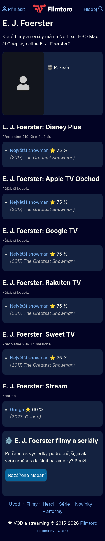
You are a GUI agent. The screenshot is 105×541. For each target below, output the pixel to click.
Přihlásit (13, 9)
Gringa (17, 409)
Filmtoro (88, 523)
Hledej (93, 9)
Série (64, 504)
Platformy (52, 511)
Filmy (32, 504)
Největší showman (29, 150)
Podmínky (45, 530)
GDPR (63, 530)
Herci (48, 504)
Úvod (15, 504)
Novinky (83, 504)
